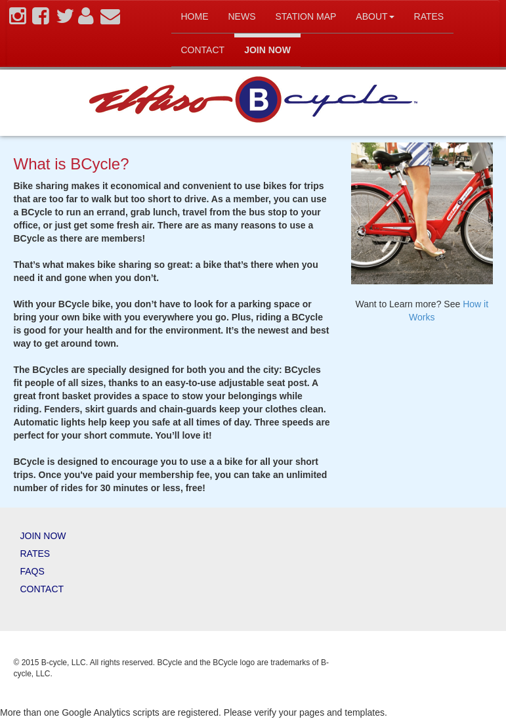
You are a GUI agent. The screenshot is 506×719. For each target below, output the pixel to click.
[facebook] (40, 19)
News (242, 16)
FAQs (32, 571)
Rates (429, 16)
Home (195, 16)
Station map (306, 16)
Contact (203, 50)
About (375, 16)
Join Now (267, 50)
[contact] (110, 19)
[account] (86, 19)
